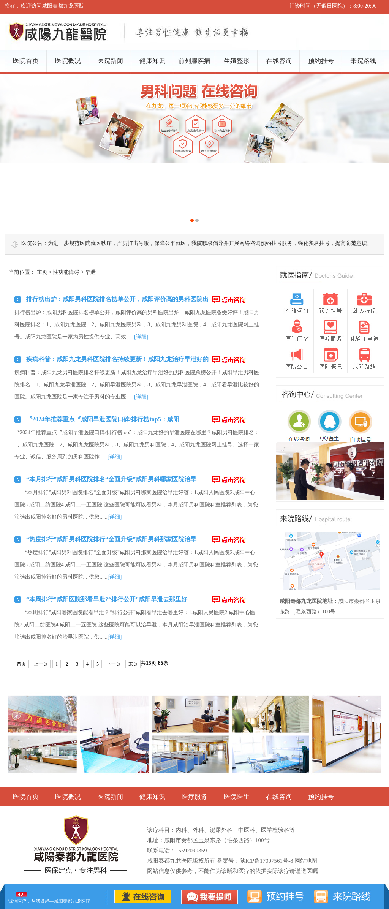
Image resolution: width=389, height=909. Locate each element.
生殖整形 (237, 61)
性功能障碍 (66, 272)
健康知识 (152, 61)
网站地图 (305, 861)
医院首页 (26, 61)
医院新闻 (110, 61)
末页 (133, 664)
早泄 (90, 272)
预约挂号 (321, 61)
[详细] (141, 337)
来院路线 (363, 61)
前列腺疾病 (194, 61)
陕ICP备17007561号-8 (266, 861)
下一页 (113, 664)
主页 (42, 272)
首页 (21, 664)
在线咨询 (279, 61)
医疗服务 (194, 796)
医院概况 (68, 61)
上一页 (40, 664)
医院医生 (237, 796)
